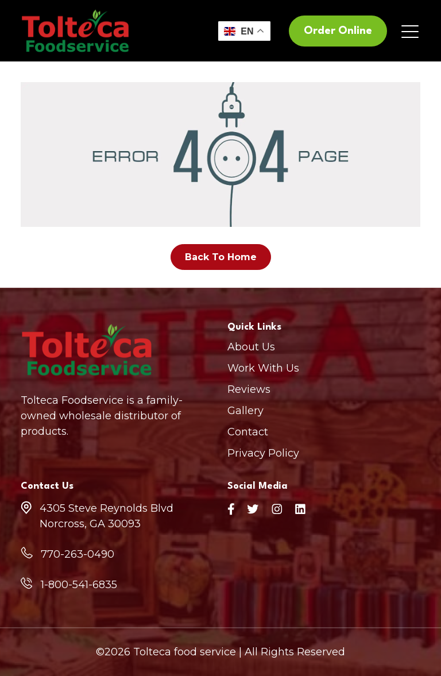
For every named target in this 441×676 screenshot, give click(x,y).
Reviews (248, 389)
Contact (247, 432)
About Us (251, 347)
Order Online (338, 31)
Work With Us (263, 368)
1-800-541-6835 (79, 584)
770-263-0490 (77, 554)
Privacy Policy (263, 453)
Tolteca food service (184, 652)
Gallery (245, 410)
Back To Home (221, 257)
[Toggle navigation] (410, 31)
